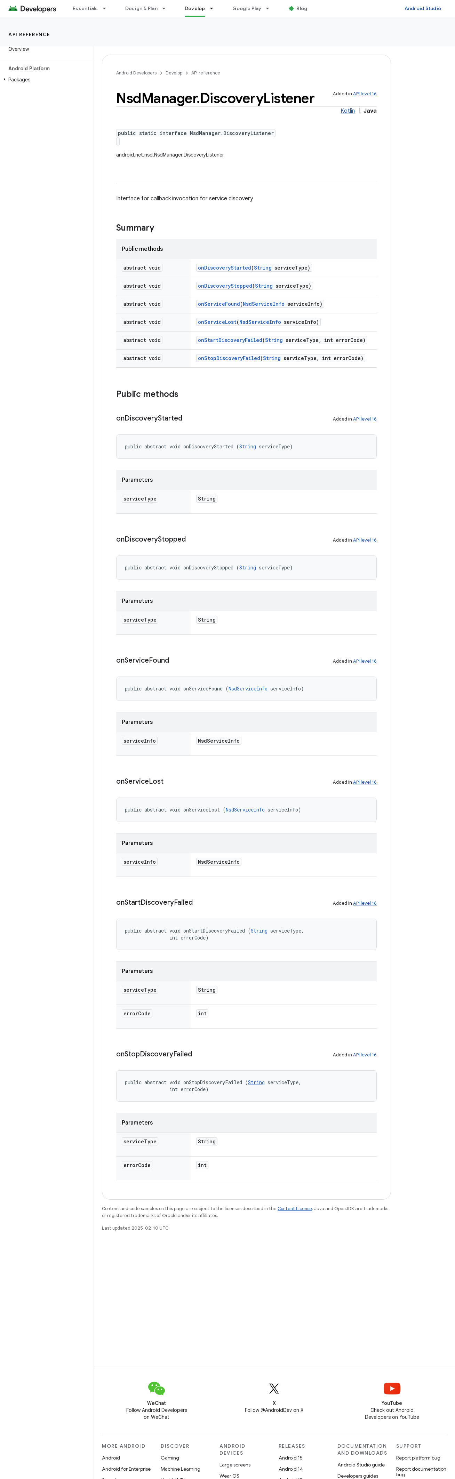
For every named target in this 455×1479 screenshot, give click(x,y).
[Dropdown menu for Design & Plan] (167, 8)
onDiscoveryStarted (224, 267)
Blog (301, 8)
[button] (45, 79)
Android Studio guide (361, 1465)
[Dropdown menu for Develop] (214, 8)
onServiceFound (219, 304)
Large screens (234, 1465)
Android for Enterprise (126, 1469)
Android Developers (136, 73)
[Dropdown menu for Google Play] (270, 8)
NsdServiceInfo (264, 304)
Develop (174, 73)
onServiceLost (217, 322)
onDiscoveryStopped (225, 285)
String (263, 267)
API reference (29, 34)
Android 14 (291, 1469)
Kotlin (348, 110)
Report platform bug (418, 1458)
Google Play (247, 8)
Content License (295, 1209)
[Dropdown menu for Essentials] (107, 8)
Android (111, 1458)
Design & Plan (141, 8)
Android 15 (291, 1458)
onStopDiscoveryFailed (229, 358)
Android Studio (423, 8)
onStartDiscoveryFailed (230, 340)
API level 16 (365, 94)
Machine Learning (180, 1469)
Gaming (170, 1458)
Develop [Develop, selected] (195, 8)
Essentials (85, 8)
